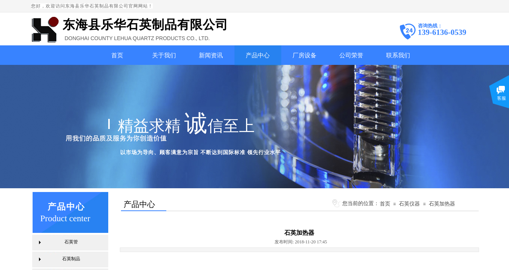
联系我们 (398, 55)
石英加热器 (442, 204)
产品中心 (258, 55)
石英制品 (71, 258)
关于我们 (164, 55)
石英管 (71, 241)
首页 (117, 55)
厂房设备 (304, 55)
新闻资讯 (211, 55)
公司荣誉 (351, 55)
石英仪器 (409, 204)
